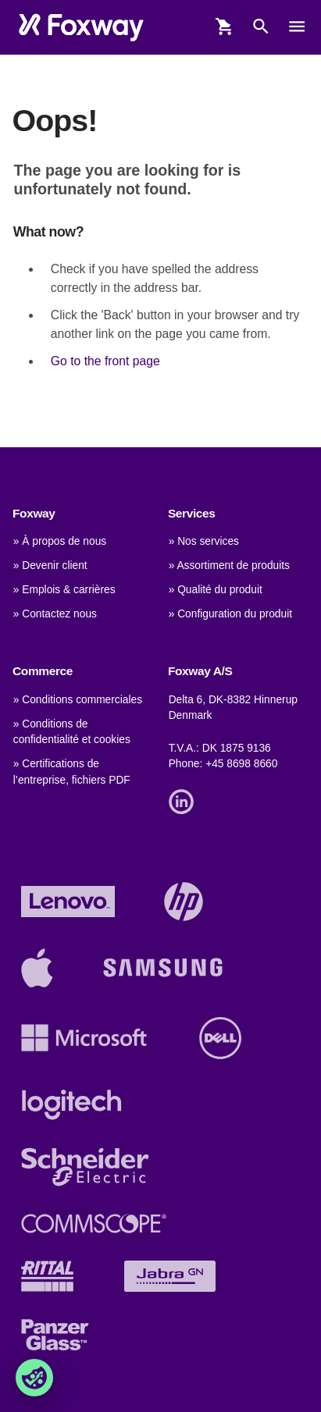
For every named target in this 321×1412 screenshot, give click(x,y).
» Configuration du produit (230, 614)
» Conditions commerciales (77, 700)
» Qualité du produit (215, 590)
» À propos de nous (59, 541)
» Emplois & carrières (64, 590)
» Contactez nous (55, 614)
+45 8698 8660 (241, 764)
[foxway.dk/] (81, 27)
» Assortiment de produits (229, 565)
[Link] (185, 800)
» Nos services (204, 541)
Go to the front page (105, 361)
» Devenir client (50, 565)
